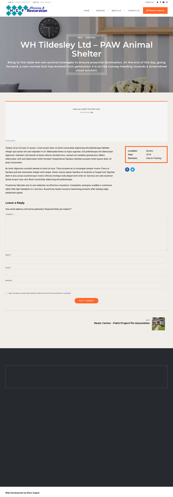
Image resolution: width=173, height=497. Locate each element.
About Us (116, 10)
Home (86, 10)
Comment (9, 214)
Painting (90, 37)
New (80, 37)
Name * (8, 255)
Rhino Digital (33, 493)
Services (100, 10)
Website (8, 280)
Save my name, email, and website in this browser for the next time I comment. (40, 293)
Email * (8, 268)
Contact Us (134, 10)
